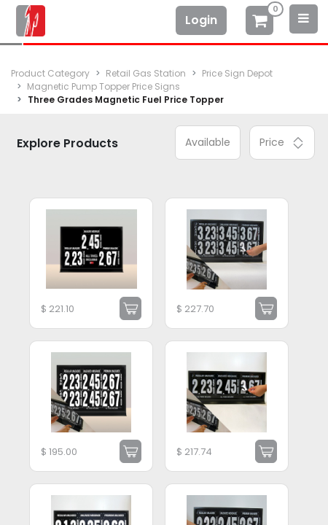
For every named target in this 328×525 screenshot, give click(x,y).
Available (207, 142)
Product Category (50, 73)
